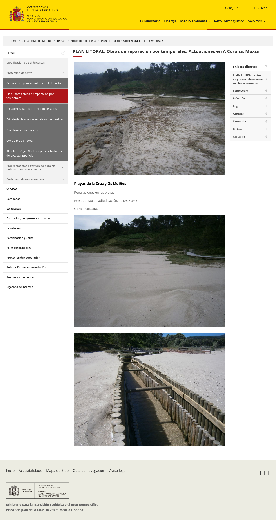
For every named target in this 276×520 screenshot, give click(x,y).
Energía (170, 21)
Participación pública (19, 238)
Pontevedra (240, 90)
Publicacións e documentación (26, 267)
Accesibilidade (30, 470)
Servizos (255, 21)
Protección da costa (83, 41)
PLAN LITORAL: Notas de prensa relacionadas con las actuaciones (248, 79)
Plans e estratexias (18, 248)
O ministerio (150, 21)
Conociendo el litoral (19, 141)
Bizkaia (237, 129)
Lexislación (13, 228)
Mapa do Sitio (57, 470)
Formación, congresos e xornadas (28, 218)
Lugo (236, 106)
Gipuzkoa (239, 137)
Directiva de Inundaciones (23, 130)
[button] (210, 21)
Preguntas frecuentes (20, 277)
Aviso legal (118, 470)
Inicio (10, 470)
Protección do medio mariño (25, 179)
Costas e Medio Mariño (37, 41)
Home (12, 41)
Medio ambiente (193, 21)
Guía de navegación (89, 470)
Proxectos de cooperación (23, 258)
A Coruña (239, 98)
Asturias (238, 114)
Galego (230, 8)
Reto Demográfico (229, 21)
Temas (61, 41)
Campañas (13, 199)
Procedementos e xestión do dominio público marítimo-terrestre (31, 167)
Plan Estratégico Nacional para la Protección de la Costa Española (35, 153)
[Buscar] (258, 8)
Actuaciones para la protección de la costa (33, 83)
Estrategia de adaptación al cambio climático (35, 119)
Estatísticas (13, 209)
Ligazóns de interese (19, 287)
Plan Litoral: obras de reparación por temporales (132, 41)
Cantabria (239, 121)
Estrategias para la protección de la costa (32, 109)
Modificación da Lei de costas (25, 63)
